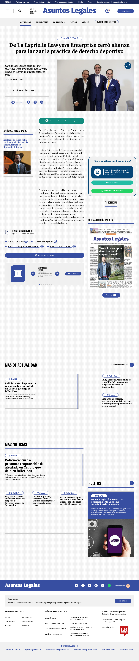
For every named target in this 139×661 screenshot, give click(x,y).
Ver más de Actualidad (122, 365)
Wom (90, 2)
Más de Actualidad (21, 365)
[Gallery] (45, 272)
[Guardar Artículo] (17, 102)
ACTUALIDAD (25, 22)
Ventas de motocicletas (64, 2)
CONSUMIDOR (59, 22)
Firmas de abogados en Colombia (24, 246)
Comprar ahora (112, 182)
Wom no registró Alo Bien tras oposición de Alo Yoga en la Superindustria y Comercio (107, 578)
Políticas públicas (22, 2)
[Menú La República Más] (7, 11)
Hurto (80, 2)
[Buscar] (20, 11)
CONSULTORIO (42, 22)
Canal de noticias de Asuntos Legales (61, 120)
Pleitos (94, 560)
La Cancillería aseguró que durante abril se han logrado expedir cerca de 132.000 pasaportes (71, 577)
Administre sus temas (44, 255)
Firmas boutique (15, 241)
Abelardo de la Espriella (61, 246)
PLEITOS (73, 22)
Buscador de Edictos (106, 22)
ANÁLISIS (85, 22)
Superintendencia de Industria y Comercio (113, 2)
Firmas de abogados (43, 241)
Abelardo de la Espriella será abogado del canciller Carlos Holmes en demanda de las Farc (16, 143)
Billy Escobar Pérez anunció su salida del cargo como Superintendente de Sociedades (117, 383)
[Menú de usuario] (107, 11)
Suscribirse (125, 11)
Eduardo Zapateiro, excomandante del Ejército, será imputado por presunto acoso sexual (117, 402)
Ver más (111, 295)
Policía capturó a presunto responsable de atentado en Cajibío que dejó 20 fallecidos (20, 387)
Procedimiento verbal (42, 2)
